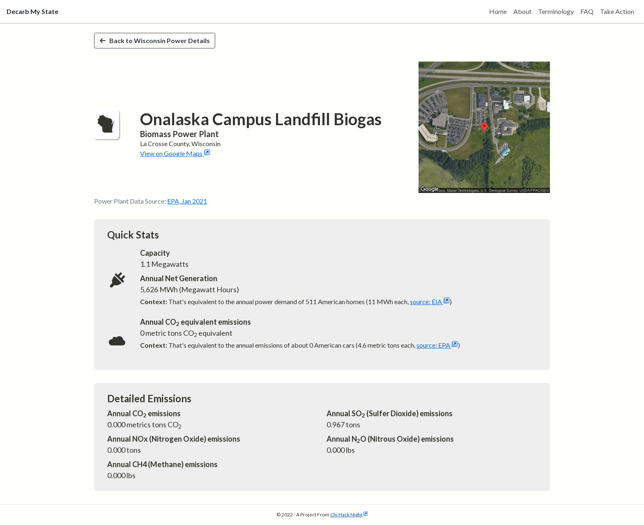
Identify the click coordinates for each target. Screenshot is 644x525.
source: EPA (437, 345)
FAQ (586, 11)
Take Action (617, 11)
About (522, 11)
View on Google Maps (175, 153)
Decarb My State (32, 11)
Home (498, 11)
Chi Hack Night (349, 514)
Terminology (556, 11)
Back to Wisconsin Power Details (154, 40)
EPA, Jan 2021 (187, 201)
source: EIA (430, 301)
